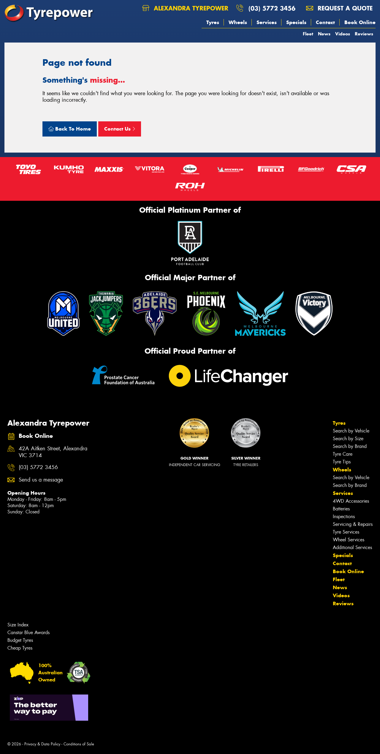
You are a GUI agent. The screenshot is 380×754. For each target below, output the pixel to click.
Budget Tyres (20, 640)
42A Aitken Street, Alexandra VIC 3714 (53, 452)
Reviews (364, 34)
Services (266, 22)
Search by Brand (350, 446)
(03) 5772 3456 (271, 8)
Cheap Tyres (19, 648)
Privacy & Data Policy (42, 744)
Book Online (360, 22)
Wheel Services (348, 540)
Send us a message (41, 479)
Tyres (212, 22)
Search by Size (348, 438)
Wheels (238, 22)
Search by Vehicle (351, 431)
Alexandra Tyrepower (185, 8)
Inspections (344, 516)
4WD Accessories (351, 501)
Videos (342, 34)
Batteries (341, 509)
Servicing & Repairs (353, 524)
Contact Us (119, 129)
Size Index (17, 625)
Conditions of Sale (79, 744)
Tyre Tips (342, 462)
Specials (296, 22)
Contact (325, 22)
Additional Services (352, 547)
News (324, 34)
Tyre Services (346, 532)
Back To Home (69, 129)
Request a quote (339, 8)
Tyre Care (342, 454)
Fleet (308, 34)
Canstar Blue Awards (28, 632)
